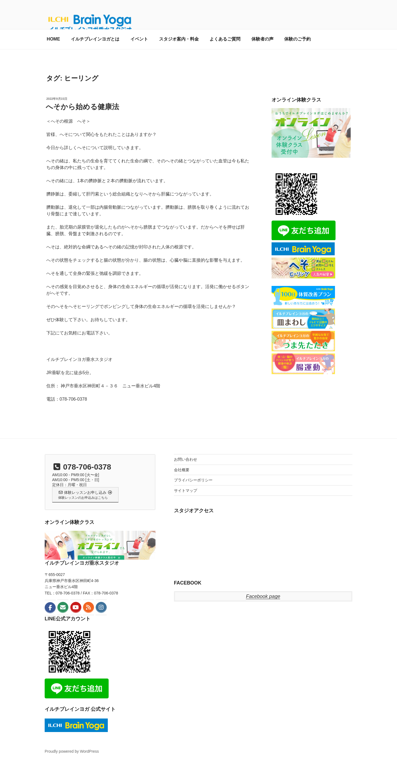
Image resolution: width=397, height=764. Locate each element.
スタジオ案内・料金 (179, 39)
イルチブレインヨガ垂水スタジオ (82, 563)
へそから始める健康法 (82, 107)
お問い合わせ (185, 459)
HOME (53, 39)
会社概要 (181, 470)
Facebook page (263, 596)
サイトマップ (185, 490)
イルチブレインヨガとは (95, 39)
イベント (139, 39)
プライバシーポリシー (193, 480)
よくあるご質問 (225, 39)
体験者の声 (262, 39)
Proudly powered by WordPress (72, 751)
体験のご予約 (297, 39)
